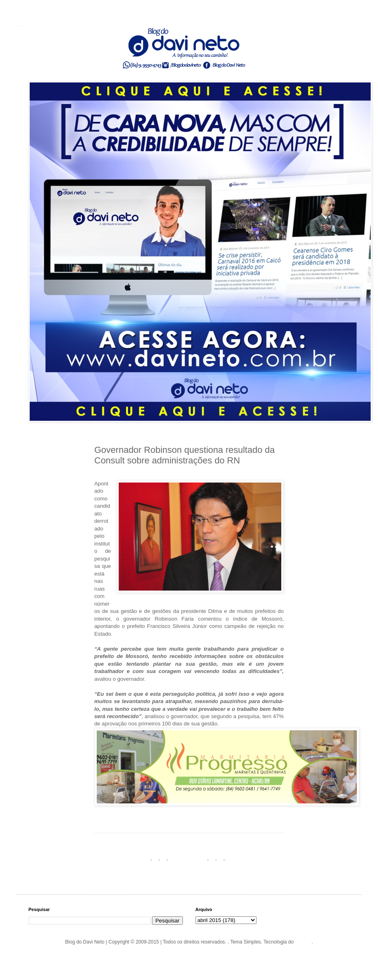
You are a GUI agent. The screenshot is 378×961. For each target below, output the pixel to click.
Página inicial (190, 859)
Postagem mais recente (122, 859)
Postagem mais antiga (257, 859)
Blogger (303, 942)
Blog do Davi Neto (19, 25)
